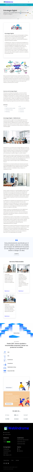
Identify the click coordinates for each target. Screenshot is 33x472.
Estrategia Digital (6, 449)
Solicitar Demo (16, 333)
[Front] (8, 2)
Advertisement (5, 452)
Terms (12, 460)
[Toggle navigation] (28, 2)
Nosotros (5, 439)
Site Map (17, 460)
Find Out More (9, 387)
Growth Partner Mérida (21, 443)
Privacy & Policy (6, 460)
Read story (7, 291)
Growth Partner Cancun (21, 441)
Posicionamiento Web (7, 450)
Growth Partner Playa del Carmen (22, 439)
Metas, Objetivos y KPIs (7, 454)
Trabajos (6, 441)
